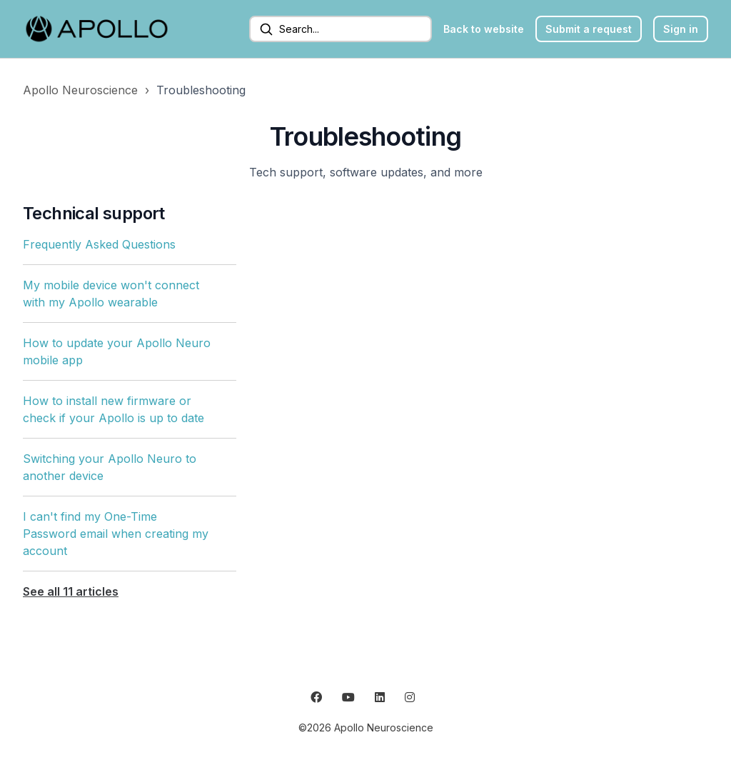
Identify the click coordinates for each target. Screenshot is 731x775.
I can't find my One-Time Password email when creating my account (115, 533)
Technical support (94, 213)
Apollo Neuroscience (80, 90)
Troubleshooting (201, 90)
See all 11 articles (71, 591)
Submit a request (588, 29)
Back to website (483, 29)
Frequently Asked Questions (99, 244)
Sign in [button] (680, 29)
